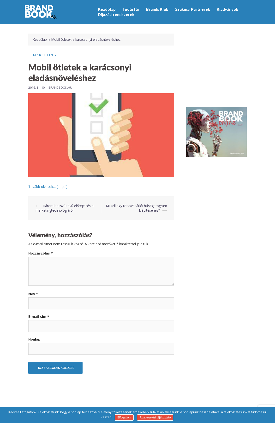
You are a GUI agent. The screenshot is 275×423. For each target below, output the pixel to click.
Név (33, 294)
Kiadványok (227, 9)
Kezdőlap (107, 9)
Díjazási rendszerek (116, 14)
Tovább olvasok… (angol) (47, 186)
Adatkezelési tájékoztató (155, 417)
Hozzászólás (40, 253)
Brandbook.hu (60, 87)
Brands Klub (157, 9)
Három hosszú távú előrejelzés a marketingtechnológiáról (65, 208)
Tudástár (130, 9)
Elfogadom (124, 417)
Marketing (45, 55)
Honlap (34, 339)
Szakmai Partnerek (192, 9)
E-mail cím (38, 316)
